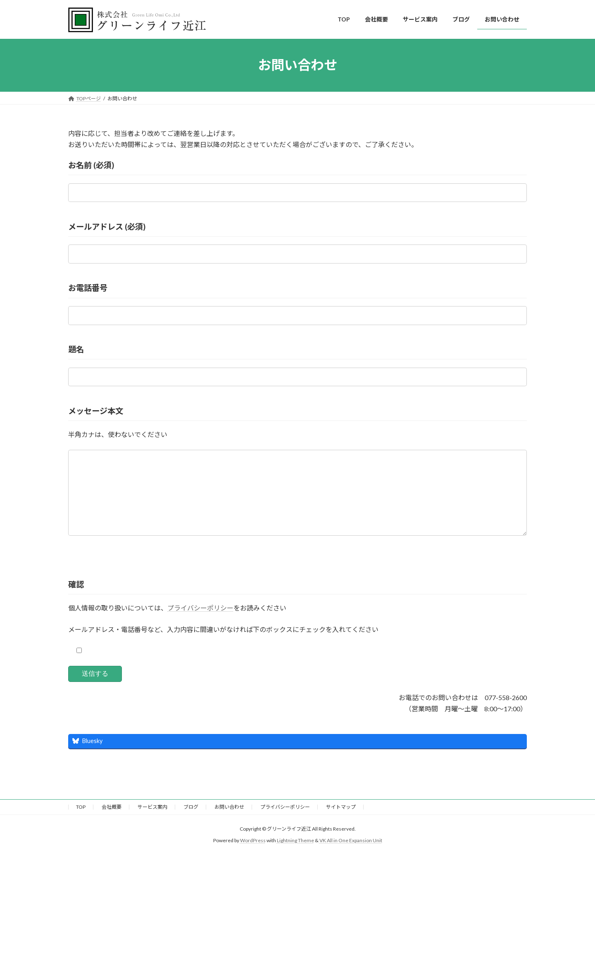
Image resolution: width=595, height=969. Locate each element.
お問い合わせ (229, 823)
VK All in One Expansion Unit (350, 857)
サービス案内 (152, 823)
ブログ (190, 823)
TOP (81, 823)
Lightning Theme (295, 857)
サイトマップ (341, 823)
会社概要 (111, 823)
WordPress (253, 857)
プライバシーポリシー (200, 624)
